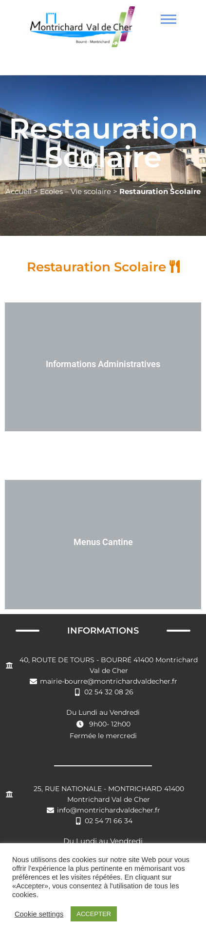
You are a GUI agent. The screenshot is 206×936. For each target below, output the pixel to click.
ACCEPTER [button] (93, 914)
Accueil (18, 191)
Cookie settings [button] (39, 914)
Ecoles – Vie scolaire (75, 191)
